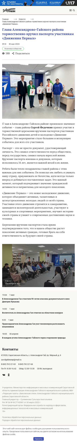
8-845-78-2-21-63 (8, 364)
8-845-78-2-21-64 (25, 364)
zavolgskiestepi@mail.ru (11, 360)
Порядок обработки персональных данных (21, 420)
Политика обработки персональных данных (21, 417)
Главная (5, 19)
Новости (22, 19)
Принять (38, 439)
